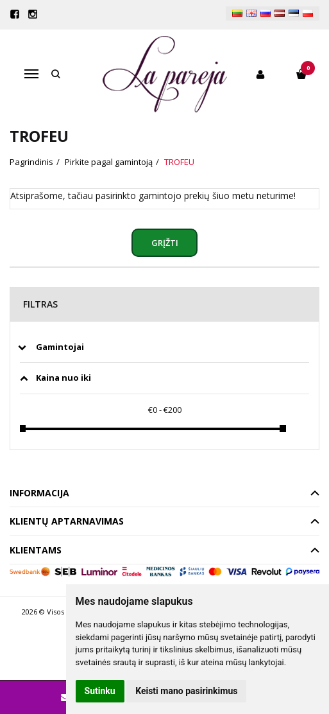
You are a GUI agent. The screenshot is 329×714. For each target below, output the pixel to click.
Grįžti (164, 242)
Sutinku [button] (100, 691)
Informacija (39, 493)
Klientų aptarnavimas (67, 521)
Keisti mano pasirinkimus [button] (186, 691)
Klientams (36, 550)
